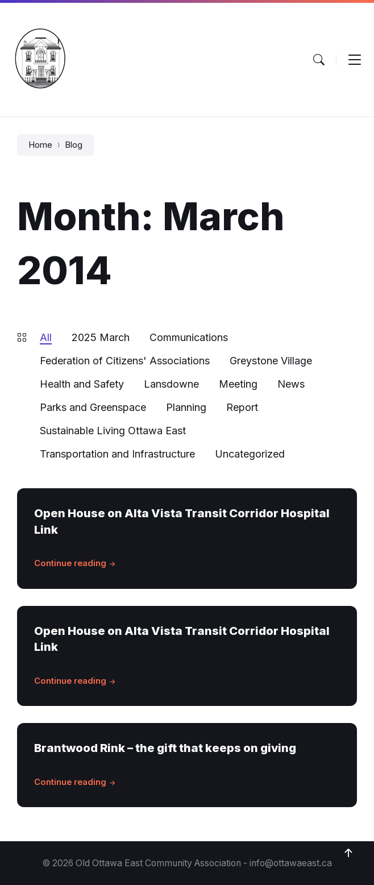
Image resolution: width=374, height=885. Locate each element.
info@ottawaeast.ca (291, 863)
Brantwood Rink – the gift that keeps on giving (165, 748)
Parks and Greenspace (93, 407)
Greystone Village (271, 361)
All (46, 337)
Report (242, 407)
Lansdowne (171, 384)
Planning (186, 407)
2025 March (101, 337)
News (291, 384)
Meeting (238, 384)
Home (40, 145)
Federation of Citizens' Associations (125, 361)
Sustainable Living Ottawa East (113, 431)
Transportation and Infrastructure (117, 454)
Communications (188, 337)
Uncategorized (250, 454)
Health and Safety (82, 384)
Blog (73, 145)
